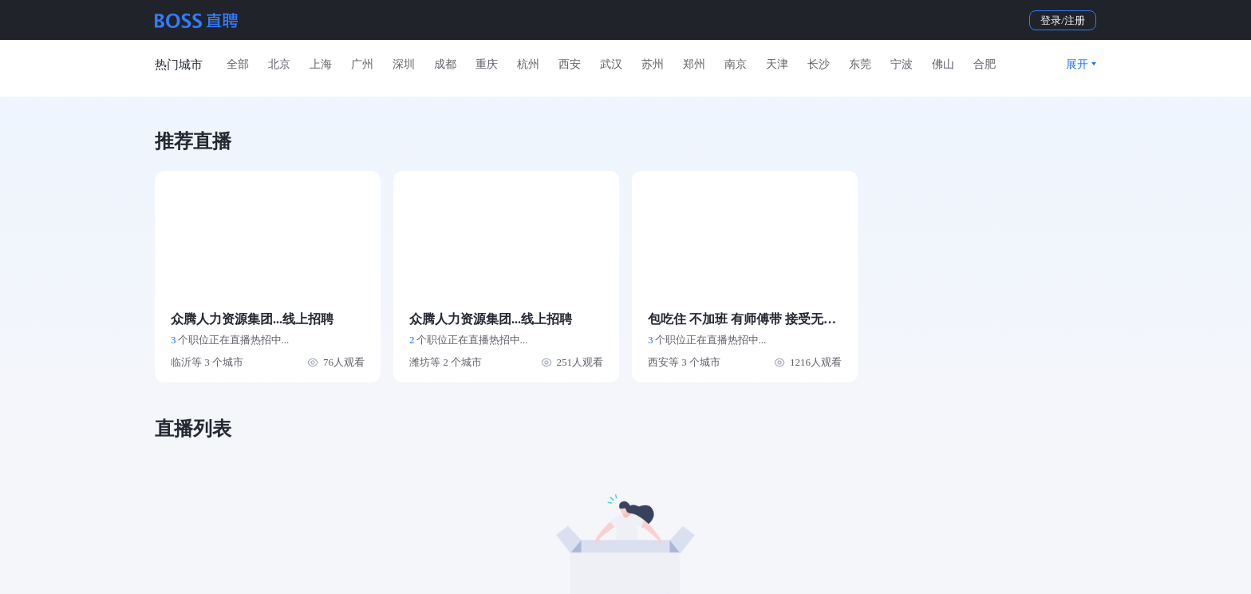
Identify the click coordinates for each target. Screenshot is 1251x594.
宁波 (901, 64)
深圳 (404, 64)
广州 (362, 64)
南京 (735, 64)
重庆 (487, 64)
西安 (569, 64)
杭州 (528, 64)
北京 (279, 64)
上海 (321, 64)
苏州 (652, 64)
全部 (238, 64)
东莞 (860, 64)
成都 (445, 64)
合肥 (984, 64)
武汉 (611, 64)
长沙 (818, 64)
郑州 (694, 64)
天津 (777, 64)
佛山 (943, 64)
